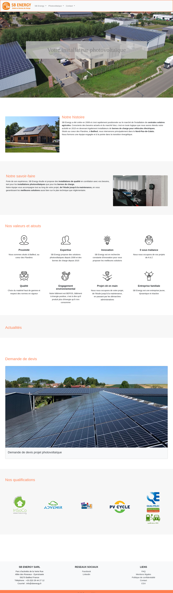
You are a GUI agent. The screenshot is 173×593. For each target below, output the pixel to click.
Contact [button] (69, 6)
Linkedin (86, 574)
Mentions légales (143, 574)
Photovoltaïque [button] (55, 6)
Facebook (86, 571)
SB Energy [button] (40, 6)
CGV (143, 583)
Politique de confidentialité (143, 577)
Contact (143, 580)
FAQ (143, 571)
